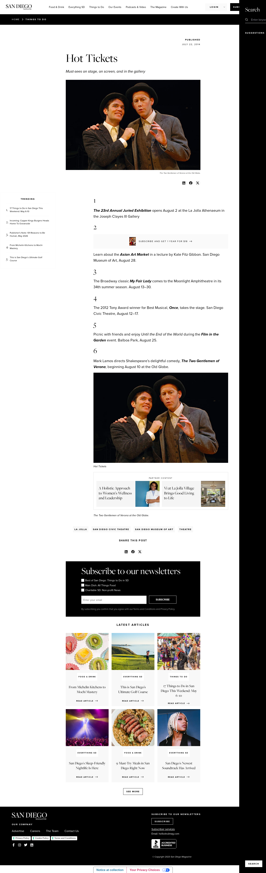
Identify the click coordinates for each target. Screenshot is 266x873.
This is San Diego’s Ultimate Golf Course (26, 259)
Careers (35, 831)
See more (133, 791)
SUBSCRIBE (166, 600)
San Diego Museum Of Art (154, 529)
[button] (184, 183)
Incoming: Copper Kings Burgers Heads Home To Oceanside (29, 222)
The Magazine (158, 7)
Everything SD (77, 7)
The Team (52, 831)
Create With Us (179, 7)
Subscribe (240, 6)
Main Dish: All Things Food (98, 585)
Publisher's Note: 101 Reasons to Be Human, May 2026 (27, 234)
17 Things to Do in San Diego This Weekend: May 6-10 (26, 210)
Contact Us (71, 831)
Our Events (114, 7)
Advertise (18, 831)
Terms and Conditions (65, 838)
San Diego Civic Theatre (111, 529)
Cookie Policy (42, 838)
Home (16, 19)
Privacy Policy (22, 838)
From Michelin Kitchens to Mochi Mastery (26, 247)
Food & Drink (56, 7)
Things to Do (96, 7)
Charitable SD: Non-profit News (101, 590)
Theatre (185, 529)
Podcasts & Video (136, 7)
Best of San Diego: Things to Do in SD (105, 580)
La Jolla (80, 529)
